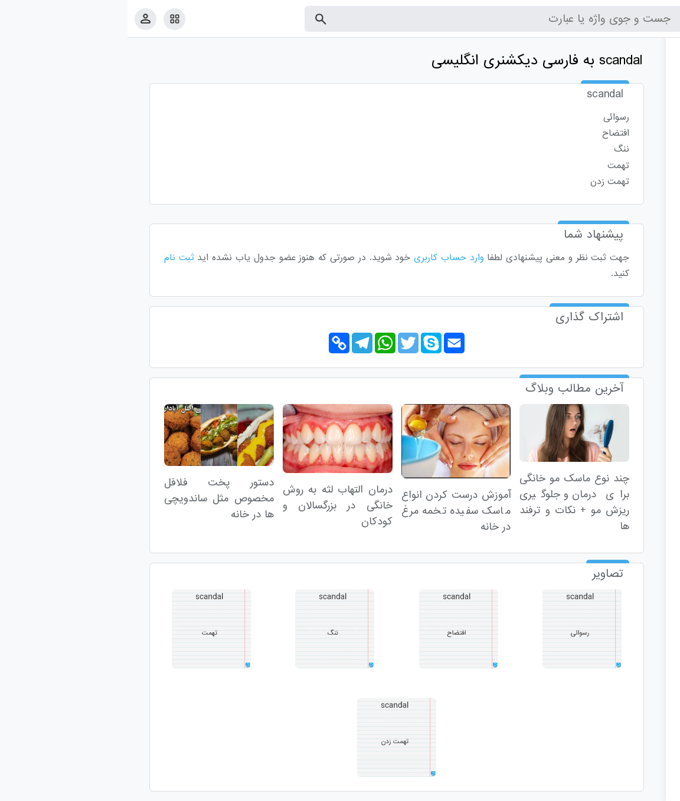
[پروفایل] (18, 18)
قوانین (649, 789)
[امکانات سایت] (47, 19)
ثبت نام (52, 258)
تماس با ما (613, 789)
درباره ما (574, 789)
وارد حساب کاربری (321, 258)
